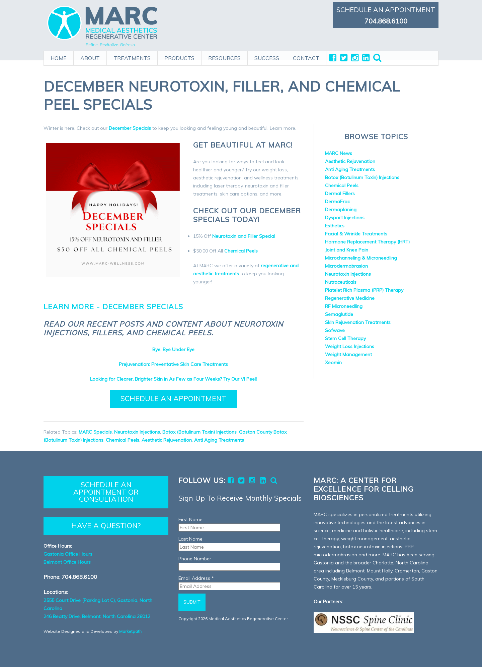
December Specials (130, 128)
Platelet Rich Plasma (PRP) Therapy (364, 290)
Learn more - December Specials (113, 306)
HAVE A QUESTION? (106, 525)
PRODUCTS (179, 56)
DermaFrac (337, 202)
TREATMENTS (132, 56)
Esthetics (334, 226)
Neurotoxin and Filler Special (243, 236)
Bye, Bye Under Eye (173, 349)
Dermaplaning (340, 210)
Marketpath (130, 631)
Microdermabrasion (346, 266)
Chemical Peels (241, 251)
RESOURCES (224, 56)
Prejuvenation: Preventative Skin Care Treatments (173, 364)
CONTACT (306, 56)
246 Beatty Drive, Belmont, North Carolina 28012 (97, 616)
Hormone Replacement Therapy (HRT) (367, 242)
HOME (59, 56)
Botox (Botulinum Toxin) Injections (199, 432)
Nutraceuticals (340, 282)
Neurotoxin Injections (137, 432)
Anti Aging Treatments (219, 440)
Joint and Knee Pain (346, 250)
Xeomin (333, 362)
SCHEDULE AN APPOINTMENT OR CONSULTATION (106, 491)
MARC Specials (95, 432)
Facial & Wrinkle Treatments (356, 234)
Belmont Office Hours (67, 562)
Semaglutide (339, 314)
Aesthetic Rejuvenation (167, 440)
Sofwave (335, 330)
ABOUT (90, 56)
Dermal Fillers (340, 193)
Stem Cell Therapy (345, 338)
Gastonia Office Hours (68, 554)
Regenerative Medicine (350, 298)
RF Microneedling (344, 306)
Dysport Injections (345, 218)
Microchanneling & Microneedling (361, 258)
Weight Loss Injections (349, 346)
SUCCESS (266, 56)
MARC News (338, 153)
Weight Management (348, 354)
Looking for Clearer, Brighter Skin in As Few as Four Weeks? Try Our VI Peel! (173, 379)
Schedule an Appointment (173, 398)
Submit (191, 602)
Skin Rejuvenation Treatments (358, 322)
